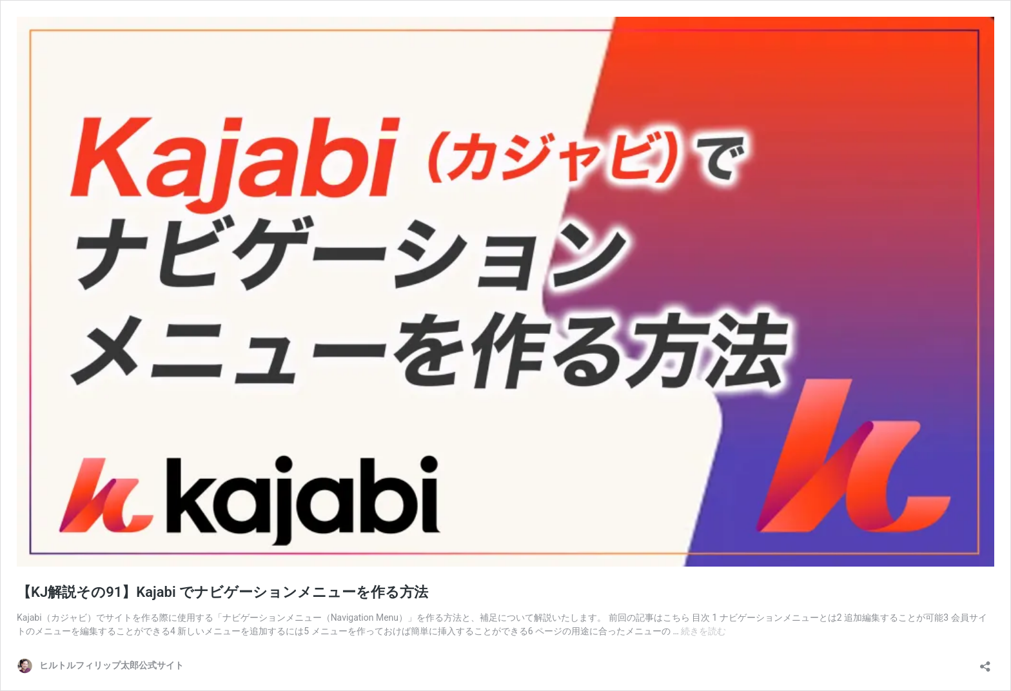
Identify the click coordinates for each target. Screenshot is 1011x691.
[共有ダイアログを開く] (985, 662)
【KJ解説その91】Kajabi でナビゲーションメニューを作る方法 (222, 592)
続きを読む (703, 631)
